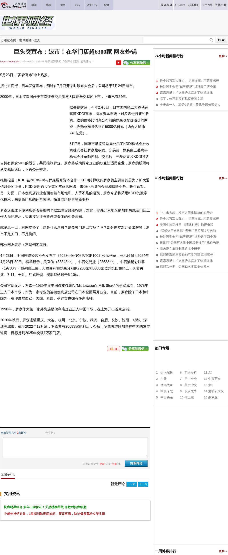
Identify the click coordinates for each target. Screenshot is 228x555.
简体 (163, 4)
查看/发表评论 (82, 61)
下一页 (143, 484)
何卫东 (189, 397)
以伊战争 (190, 391)
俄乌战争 (166, 385)
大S (210, 385)
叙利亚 (213, 397)
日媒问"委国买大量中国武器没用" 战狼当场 (189, 242)
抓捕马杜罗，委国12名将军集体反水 (185, 266)
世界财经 (25, 40)
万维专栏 (190, 372)
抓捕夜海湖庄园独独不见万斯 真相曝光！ (188, 254)
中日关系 (166, 397)
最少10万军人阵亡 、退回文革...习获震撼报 (189, 80)
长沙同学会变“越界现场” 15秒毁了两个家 (188, 86)
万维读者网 (8, 40)
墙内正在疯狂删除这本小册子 (180, 248)
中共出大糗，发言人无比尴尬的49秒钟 (186, 212)
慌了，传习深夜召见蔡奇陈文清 (181, 98)
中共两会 (214, 379)
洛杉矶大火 (216, 391)
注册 (224, 4)
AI (210, 372)
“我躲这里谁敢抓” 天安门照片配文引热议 (188, 230)
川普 (163, 379)
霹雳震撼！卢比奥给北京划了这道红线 (186, 92)
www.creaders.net (9, 61)
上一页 (132, 484)
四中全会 (190, 379)
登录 (217, 4)
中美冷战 (166, 391)
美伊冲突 (190, 385)
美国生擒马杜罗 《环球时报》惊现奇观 (187, 224)
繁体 (169, 4)
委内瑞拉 (166, 372)
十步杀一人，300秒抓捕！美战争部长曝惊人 (190, 104)
